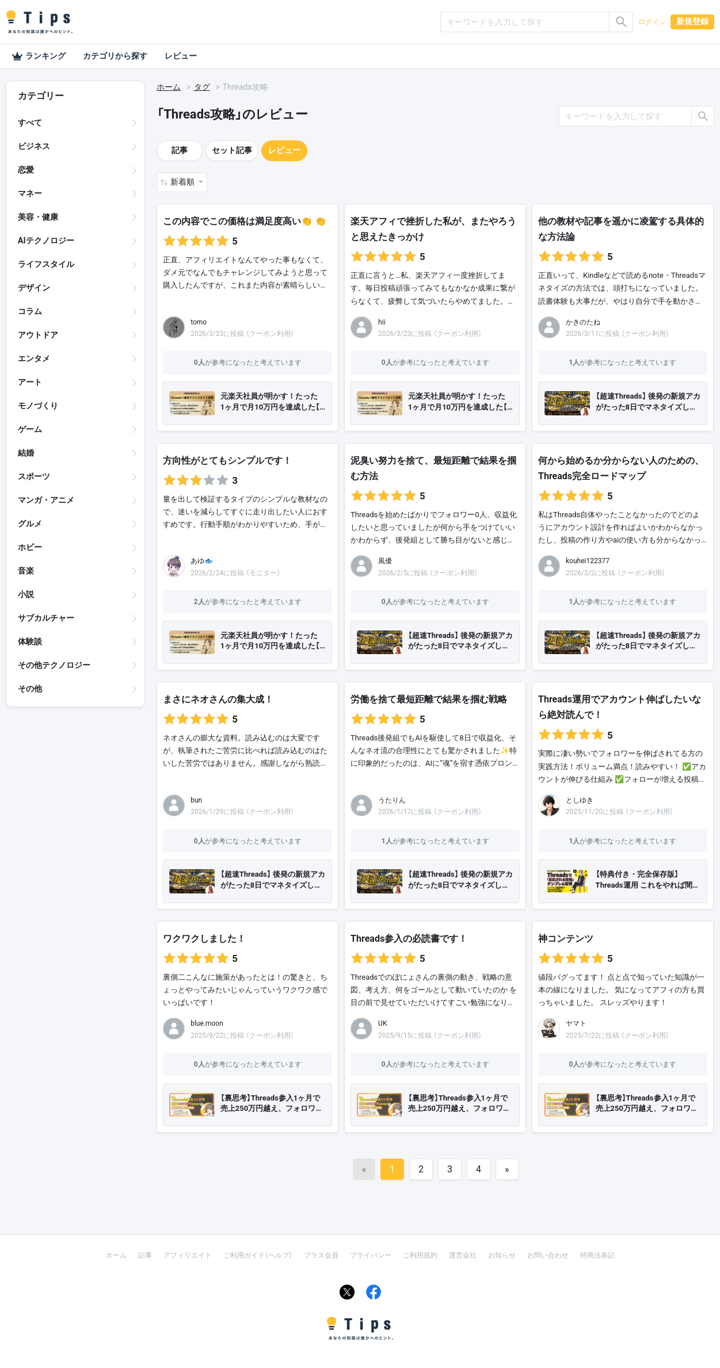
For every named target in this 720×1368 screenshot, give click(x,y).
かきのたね (583, 322)
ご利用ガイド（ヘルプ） (257, 1255)
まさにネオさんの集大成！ (218, 699)
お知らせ (502, 1255)
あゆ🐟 (202, 561)
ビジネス (34, 146)
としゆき (579, 800)
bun (196, 800)
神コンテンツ (565, 938)
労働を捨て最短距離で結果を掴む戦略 (429, 699)
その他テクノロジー (54, 665)
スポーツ (34, 476)
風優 (385, 561)
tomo (199, 322)
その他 (30, 688)
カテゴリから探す (115, 55)
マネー (30, 193)
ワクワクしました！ (204, 938)
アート (30, 382)
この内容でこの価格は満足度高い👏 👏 (246, 221)
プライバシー (370, 1255)
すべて (30, 122)
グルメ (30, 523)
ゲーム (30, 429)
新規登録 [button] (692, 21)
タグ (202, 86)
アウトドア (38, 334)
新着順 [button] (183, 181)
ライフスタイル (46, 264)
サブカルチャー (46, 617)
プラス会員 (321, 1255)
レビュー (181, 55)
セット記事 (232, 150)
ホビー (30, 547)
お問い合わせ (548, 1255)
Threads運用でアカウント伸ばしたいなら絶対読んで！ (619, 707)
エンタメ (34, 358)
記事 (180, 150)
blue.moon (207, 1023)
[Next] (507, 1169)
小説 (26, 594)
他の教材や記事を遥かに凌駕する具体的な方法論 (621, 229)
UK (382, 1023)
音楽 (26, 570)
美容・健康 (38, 216)
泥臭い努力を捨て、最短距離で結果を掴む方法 (433, 468)
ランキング (39, 56)
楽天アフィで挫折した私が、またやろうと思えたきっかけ (433, 229)
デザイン (34, 287)
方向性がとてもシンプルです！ (227, 460)
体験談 (30, 641)
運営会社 (463, 1255)
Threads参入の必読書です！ (409, 938)
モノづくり (38, 405)
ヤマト (576, 1023)
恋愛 (26, 169)
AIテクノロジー (46, 240)
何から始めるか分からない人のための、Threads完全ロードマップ (621, 468)
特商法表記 (597, 1255)
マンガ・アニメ (46, 500)
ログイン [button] (652, 22)
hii (381, 322)
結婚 (26, 452)
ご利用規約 (420, 1255)
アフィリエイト (187, 1255)
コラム (30, 311)
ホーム (169, 86)
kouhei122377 (587, 561)
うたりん (392, 800)
